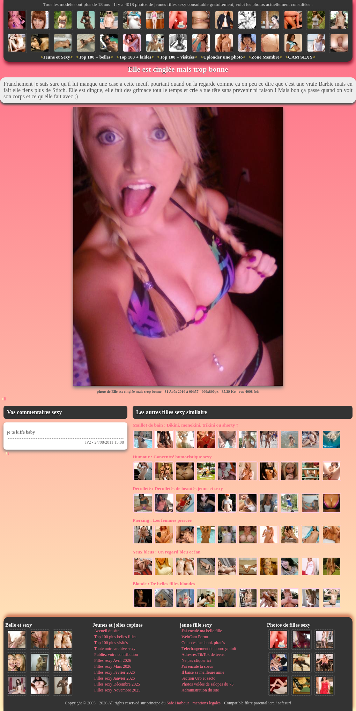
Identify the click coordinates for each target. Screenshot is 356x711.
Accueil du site (106, 630)
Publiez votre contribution (116, 654)
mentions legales (207, 703)
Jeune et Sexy (56, 57)
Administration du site (200, 690)
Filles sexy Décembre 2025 (117, 684)
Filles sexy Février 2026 (114, 672)
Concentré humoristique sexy (172, 456)
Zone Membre (265, 57)
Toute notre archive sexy (114, 648)
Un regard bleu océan (167, 552)
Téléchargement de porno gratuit (208, 648)
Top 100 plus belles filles (115, 636)
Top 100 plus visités (111, 642)
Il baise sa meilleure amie (202, 672)
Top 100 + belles (94, 57)
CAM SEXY (300, 57)
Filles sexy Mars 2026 (112, 666)
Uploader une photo (223, 57)
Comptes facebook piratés (203, 642)
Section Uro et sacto (198, 678)
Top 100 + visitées (177, 57)
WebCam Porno (194, 636)
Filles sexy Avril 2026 (112, 660)
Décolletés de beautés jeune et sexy (178, 488)
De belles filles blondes (164, 583)
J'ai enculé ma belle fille (201, 630)
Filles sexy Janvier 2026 (114, 678)
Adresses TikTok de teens (202, 654)
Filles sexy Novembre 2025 (117, 690)
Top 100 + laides (135, 57)
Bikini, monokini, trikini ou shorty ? (185, 425)
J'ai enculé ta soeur (197, 666)
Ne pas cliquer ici (196, 660)
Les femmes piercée (162, 520)
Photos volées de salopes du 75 (207, 684)
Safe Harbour (177, 703)
